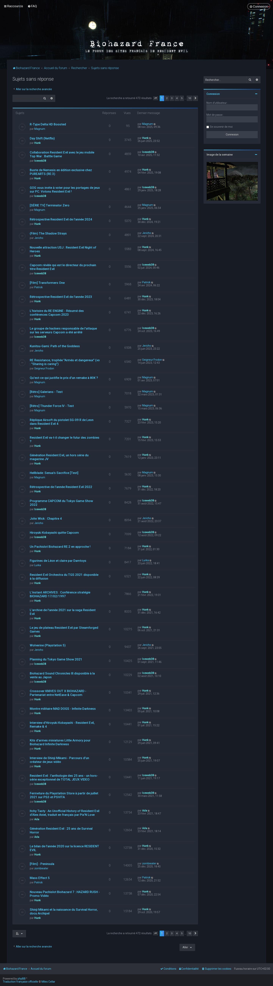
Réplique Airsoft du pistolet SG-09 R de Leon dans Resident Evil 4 (61, 421)
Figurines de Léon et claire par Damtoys (58, 560)
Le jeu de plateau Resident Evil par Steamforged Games (64, 629)
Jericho (38, 237)
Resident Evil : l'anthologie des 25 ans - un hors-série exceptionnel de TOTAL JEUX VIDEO (64, 777)
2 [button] (167, 98)
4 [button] (176, 98)
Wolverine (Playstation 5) (48, 645)
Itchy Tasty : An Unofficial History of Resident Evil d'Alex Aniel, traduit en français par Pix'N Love (64, 812)
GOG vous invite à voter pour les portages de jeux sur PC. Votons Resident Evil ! (65, 189)
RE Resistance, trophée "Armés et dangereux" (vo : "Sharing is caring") (65, 362)
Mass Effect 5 (40, 878)
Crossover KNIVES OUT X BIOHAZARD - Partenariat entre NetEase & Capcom (58, 692)
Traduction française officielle (20, 981)
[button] (155, 98)
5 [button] (181, 98)
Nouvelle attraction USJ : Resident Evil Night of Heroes (63, 249)
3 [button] (172, 98)
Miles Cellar (48, 981)
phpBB (22, 978)
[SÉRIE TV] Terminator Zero (49, 205)
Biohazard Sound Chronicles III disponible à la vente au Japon (62, 675)
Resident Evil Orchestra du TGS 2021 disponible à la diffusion (64, 576)
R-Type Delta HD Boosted (48, 124)
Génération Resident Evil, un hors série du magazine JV (59, 457)
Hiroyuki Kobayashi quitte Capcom (54, 532)
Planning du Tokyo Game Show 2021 (56, 659)
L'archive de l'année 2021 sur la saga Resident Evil (63, 611)
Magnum (39, 128)
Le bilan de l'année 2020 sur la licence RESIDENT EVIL (64, 848)
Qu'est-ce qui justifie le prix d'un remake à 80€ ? (64, 377)
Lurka (37, 565)
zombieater (41, 868)
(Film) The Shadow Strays (48, 233)
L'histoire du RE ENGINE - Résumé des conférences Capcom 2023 (57, 312)
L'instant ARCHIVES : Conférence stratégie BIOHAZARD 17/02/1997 (60, 594)
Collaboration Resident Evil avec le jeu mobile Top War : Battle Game (62, 154)
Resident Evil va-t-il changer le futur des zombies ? (64, 439)
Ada (36, 819)
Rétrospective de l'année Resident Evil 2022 (61, 487)
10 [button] (189, 98)
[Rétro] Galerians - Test (46, 391)
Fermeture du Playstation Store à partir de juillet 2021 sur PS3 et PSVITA (64, 795)
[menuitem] (32, 6)
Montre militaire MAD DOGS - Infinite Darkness (63, 708)
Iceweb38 (40, 160)
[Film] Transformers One (47, 282)
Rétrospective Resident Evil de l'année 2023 (61, 296)
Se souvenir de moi (221, 126)
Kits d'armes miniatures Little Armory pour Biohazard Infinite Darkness (60, 742)
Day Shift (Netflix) (42, 138)
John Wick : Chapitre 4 (46, 518)
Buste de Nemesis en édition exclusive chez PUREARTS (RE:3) (61, 171)
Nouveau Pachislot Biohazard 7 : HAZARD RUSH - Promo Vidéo (65, 893)
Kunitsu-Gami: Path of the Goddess (55, 346)
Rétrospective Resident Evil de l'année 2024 (61, 219)
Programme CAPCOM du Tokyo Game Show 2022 (61, 502)
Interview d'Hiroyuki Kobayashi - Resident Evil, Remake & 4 (62, 724)
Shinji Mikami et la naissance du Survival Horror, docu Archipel (64, 911)
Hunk (37, 142)
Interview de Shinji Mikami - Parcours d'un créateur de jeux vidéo (59, 759)
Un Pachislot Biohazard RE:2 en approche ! (60, 546)
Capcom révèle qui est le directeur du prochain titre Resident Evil (63, 267)
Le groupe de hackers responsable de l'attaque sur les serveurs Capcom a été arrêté (63, 330)
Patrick (38, 287)
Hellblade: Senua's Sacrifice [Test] (54, 473)
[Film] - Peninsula (42, 864)
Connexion (213, 93)
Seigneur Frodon (44, 368)
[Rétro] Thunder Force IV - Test (52, 406)
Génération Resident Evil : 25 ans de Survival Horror (61, 830)
